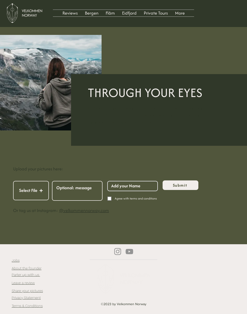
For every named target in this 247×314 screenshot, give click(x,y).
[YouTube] (129, 251)
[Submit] (180, 185)
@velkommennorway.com (84, 210)
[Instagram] (117, 251)
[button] (31, 190)
